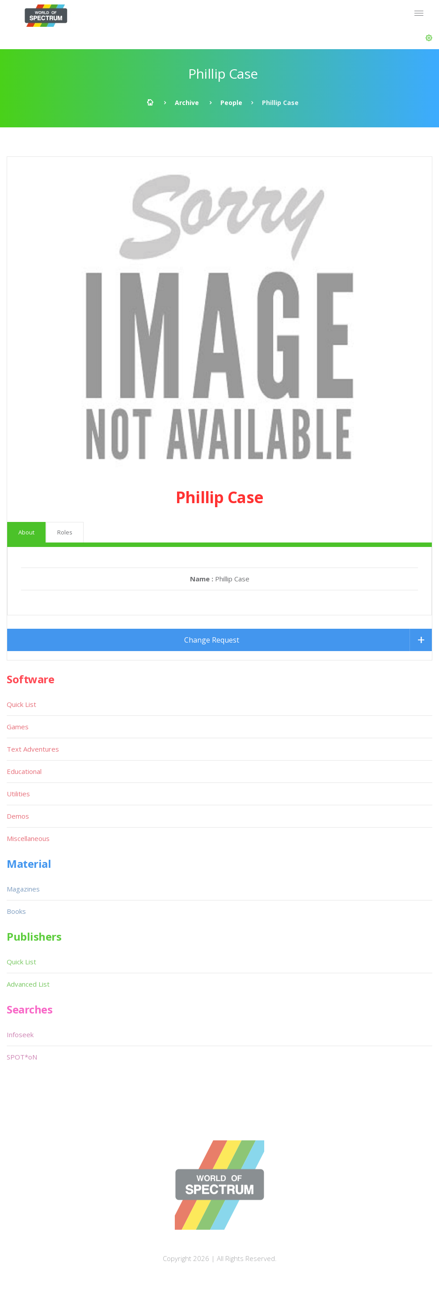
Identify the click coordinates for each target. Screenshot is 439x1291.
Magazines (23, 888)
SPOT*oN (22, 1056)
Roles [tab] (64, 532)
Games (18, 726)
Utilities (18, 793)
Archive (187, 102)
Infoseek (20, 1034)
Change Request (211, 640)
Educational (24, 771)
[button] (429, 38)
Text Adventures (33, 748)
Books (16, 911)
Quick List (21, 704)
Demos (18, 816)
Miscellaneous (28, 838)
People (231, 102)
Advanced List (28, 984)
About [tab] (26, 532)
